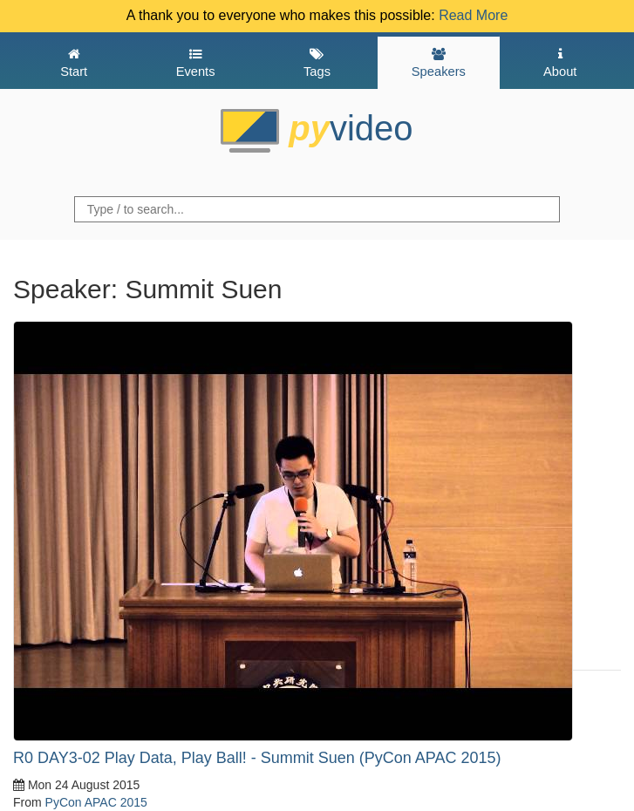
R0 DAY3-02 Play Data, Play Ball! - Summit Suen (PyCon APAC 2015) (257, 758)
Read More (473, 15)
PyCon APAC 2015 (96, 802)
